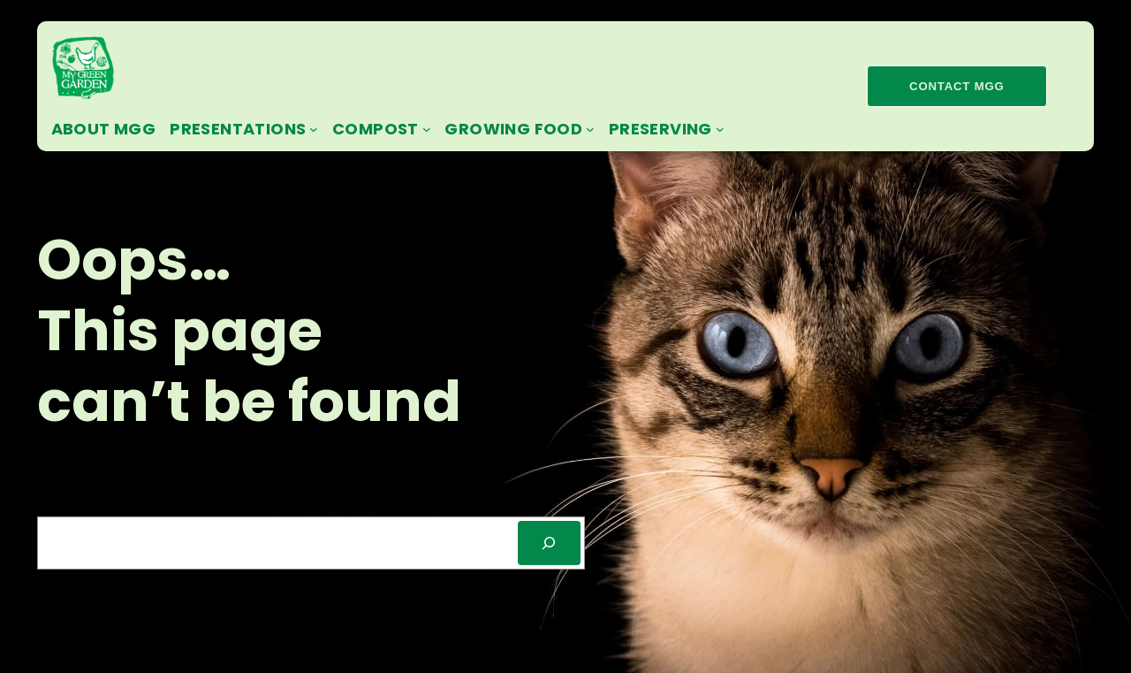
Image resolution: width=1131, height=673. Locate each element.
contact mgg (956, 86)
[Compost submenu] (426, 129)
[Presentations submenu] (313, 129)
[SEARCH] (549, 542)
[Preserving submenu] (720, 129)
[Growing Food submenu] (590, 129)
